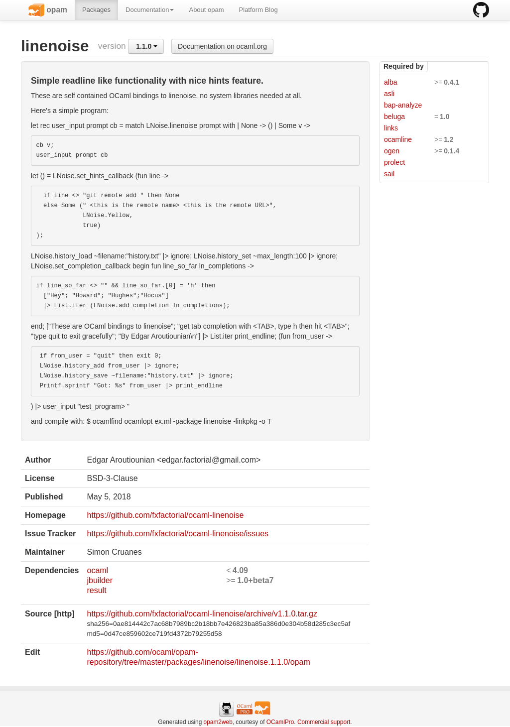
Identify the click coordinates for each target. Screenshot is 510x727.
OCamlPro (280, 722)
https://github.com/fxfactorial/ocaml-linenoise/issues (177, 533)
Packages (96, 9)
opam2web (218, 722)
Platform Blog (258, 9)
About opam (206, 9)
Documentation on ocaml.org (222, 46)
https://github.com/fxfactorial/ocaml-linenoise (165, 515)
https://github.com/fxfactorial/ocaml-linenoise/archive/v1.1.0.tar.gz (202, 613)
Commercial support (323, 722)
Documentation (150, 9)
